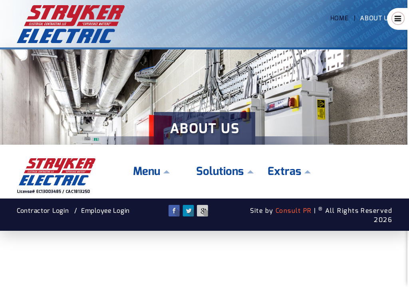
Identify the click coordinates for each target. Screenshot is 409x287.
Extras (284, 171)
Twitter (188, 210)
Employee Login (105, 210)
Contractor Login (43, 210)
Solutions (220, 171)
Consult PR (294, 210)
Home (339, 18)
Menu (146, 171)
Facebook (174, 210)
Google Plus (202, 210)
